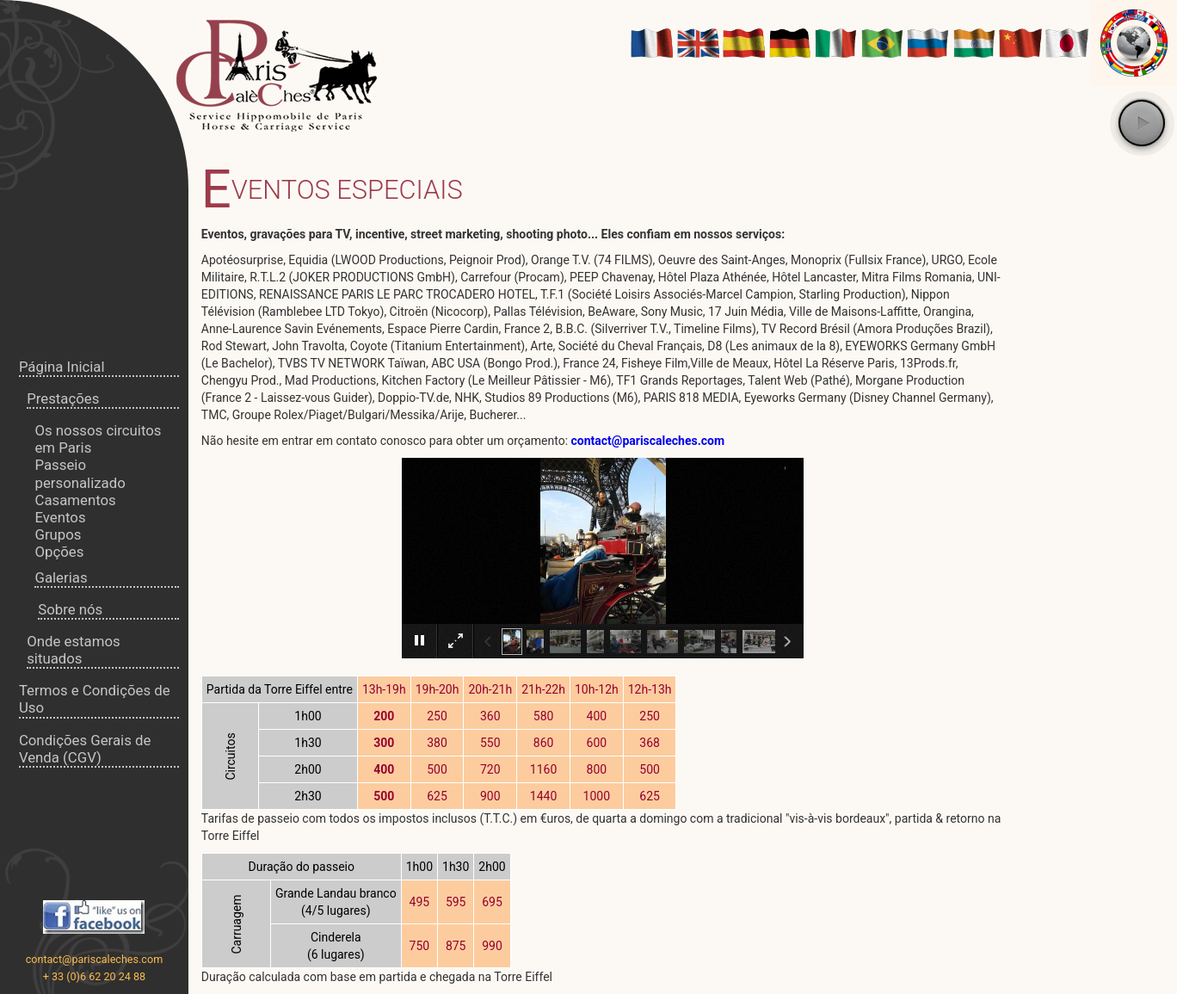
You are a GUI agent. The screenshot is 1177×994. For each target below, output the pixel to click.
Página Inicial (62, 366)
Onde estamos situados (73, 650)
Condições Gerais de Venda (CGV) (85, 749)
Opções (58, 551)
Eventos (59, 517)
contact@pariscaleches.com (94, 959)
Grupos (57, 534)
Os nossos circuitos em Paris (97, 439)
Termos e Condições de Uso (94, 699)
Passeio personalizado (79, 473)
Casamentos (74, 500)
